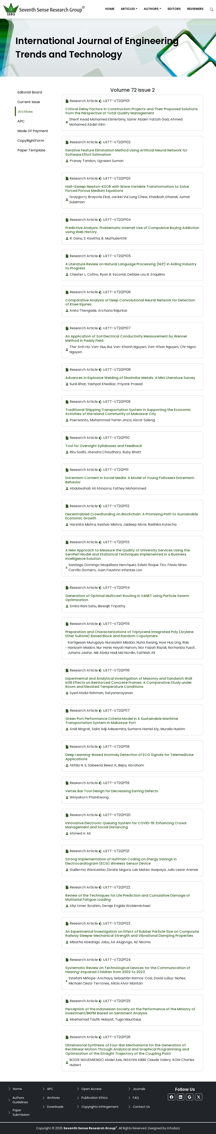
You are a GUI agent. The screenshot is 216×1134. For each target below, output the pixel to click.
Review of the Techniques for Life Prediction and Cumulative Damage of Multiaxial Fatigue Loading (127, 897)
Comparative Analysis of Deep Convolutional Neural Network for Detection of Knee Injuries (130, 302)
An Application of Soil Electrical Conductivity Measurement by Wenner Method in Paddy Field (126, 338)
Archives (53, 1098)
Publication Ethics (94, 1098)
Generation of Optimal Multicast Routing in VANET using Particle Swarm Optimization (127, 597)
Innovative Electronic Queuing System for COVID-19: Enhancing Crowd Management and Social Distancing (125, 825)
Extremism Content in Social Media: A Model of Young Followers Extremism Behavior (129, 479)
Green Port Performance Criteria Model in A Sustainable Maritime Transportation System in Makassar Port (121, 720)
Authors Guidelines (20, 1100)
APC (50, 1089)
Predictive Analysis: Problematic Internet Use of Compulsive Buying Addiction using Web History (132, 229)
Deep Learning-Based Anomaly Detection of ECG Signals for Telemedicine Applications (129, 756)
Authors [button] (151, 9)
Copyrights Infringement (99, 1107)
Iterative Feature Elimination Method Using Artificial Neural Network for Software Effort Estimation (126, 152)
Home (109, 9)
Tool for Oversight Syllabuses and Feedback (103, 445)
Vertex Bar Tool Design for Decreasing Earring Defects (111, 791)
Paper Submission (21, 1112)
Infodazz (173, 1128)
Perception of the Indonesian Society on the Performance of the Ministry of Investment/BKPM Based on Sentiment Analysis (130, 1011)
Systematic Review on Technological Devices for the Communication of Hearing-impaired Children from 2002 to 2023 (127, 969)
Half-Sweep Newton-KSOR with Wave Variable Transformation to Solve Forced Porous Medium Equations (127, 188)
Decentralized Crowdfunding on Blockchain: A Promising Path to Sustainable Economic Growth (131, 516)
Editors (174, 9)
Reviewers (195, 9)
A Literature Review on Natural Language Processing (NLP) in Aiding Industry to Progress (130, 266)
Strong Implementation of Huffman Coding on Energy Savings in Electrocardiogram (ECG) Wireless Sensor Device (121, 861)
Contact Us (141, 1107)
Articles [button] (128, 9)
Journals (139, 1089)
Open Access (91, 1089)
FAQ (136, 1098)
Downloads (55, 1107)
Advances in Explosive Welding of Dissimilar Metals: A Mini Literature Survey (130, 377)
